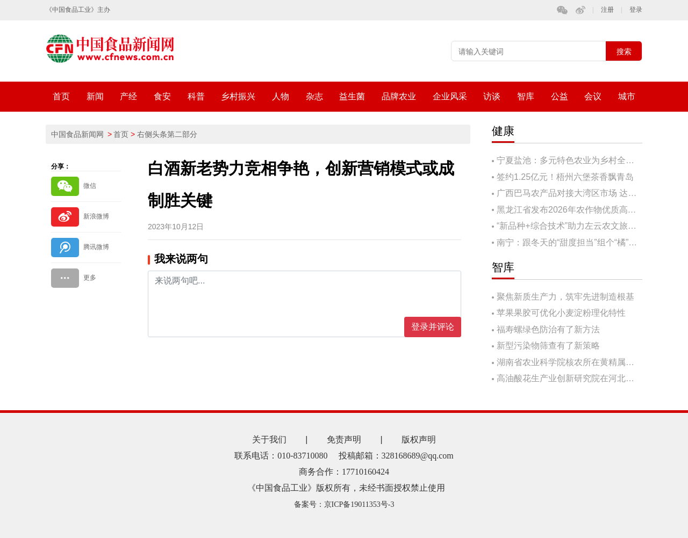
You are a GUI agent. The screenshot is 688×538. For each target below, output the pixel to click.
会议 (592, 96)
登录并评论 (432, 326)
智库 (525, 96)
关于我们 (269, 439)
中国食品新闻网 (77, 134)
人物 (280, 96)
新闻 (95, 96)
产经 (128, 96)
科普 (196, 96)
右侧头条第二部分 (167, 134)
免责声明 (344, 439)
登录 (635, 9)
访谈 (491, 96)
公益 (559, 96)
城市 (626, 96)
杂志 (314, 96)
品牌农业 (399, 96)
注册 (607, 9)
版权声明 (419, 439)
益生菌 (352, 96)
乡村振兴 (238, 96)
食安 (162, 96)
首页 (61, 96)
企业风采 (450, 96)
